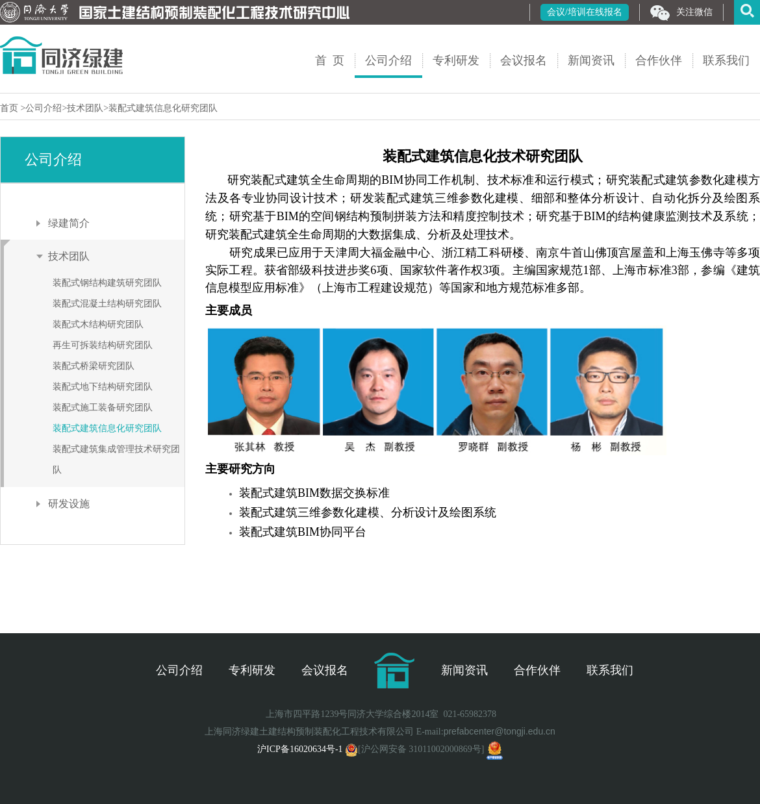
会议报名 (523, 60)
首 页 (329, 60)
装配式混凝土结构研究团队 (107, 303)
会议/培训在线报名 (584, 12)
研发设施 (69, 503)
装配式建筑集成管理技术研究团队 (116, 459)
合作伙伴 (658, 60)
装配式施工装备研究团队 (103, 407)
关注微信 (681, 13)
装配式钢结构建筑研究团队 (107, 283)
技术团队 (85, 108)
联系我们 (726, 60)
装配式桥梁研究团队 (93, 366)
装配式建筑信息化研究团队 (163, 108)
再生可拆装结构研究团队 (103, 345)
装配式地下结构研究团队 (103, 387)
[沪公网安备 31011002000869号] (414, 749)
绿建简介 (69, 223)
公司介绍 (388, 60)
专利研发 (456, 60)
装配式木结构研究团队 (98, 324)
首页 (10, 108)
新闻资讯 (591, 60)
